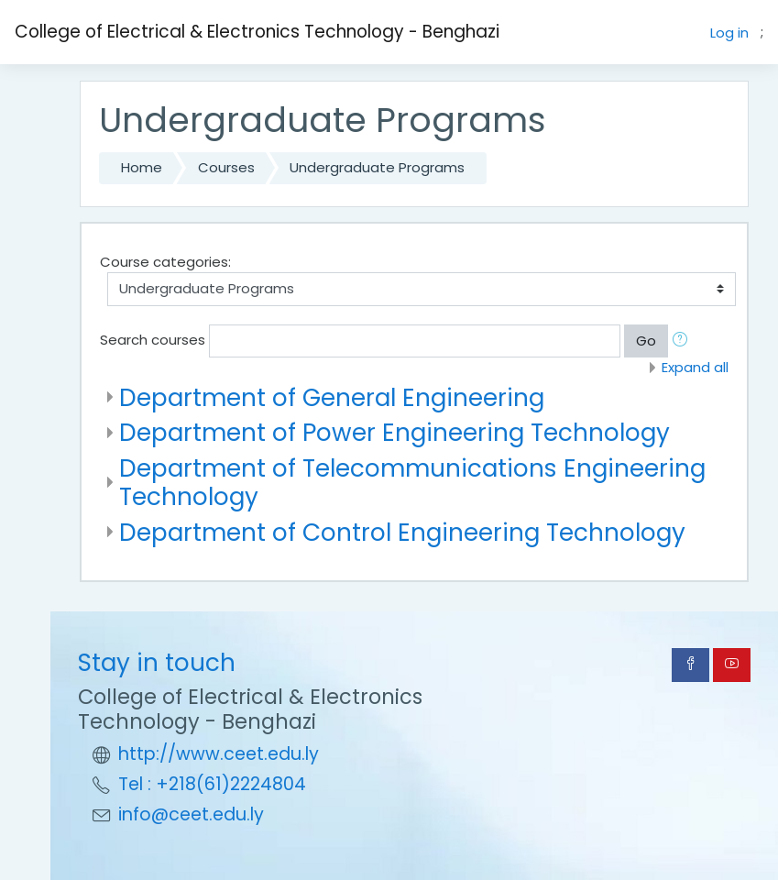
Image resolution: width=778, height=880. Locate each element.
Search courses (152, 339)
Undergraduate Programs (377, 167)
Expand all (695, 367)
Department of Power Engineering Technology (394, 432)
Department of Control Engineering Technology (402, 532)
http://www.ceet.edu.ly (218, 754)
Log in (729, 32)
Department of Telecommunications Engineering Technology (412, 482)
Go (646, 340)
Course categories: (165, 261)
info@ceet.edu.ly (191, 814)
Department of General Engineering (331, 397)
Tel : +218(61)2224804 (212, 784)
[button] (684, 341)
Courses (226, 167)
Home (141, 167)
